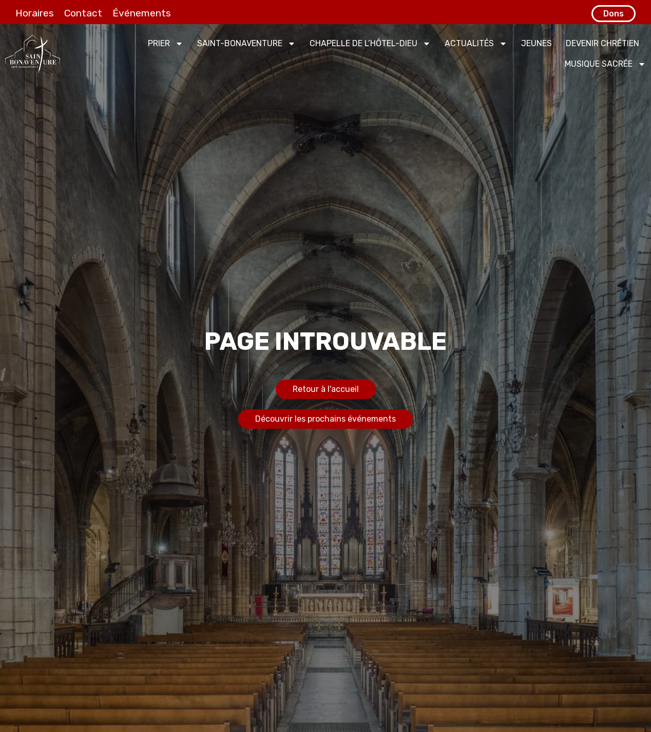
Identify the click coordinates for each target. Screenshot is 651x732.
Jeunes (536, 43)
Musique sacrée (605, 64)
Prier (165, 43)
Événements (141, 13)
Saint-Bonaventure (246, 43)
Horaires (34, 13)
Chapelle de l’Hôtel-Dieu (370, 43)
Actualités (476, 43)
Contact (83, 13)
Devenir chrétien (602, 43)
